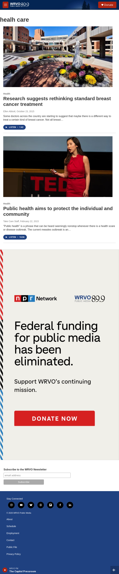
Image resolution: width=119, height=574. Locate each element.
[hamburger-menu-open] (5, 5)
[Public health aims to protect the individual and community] (57, 166)
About (10, 519)
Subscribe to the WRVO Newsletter (25, 469)
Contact (10, 540)
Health (6, 93)
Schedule (11, 526)
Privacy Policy (14, 554)
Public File (12, 547)
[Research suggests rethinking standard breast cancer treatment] (57, 56)
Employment (13, 533)
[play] (5, 570)
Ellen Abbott (9, 111)
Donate (108, 4)
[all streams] (114, 570)
